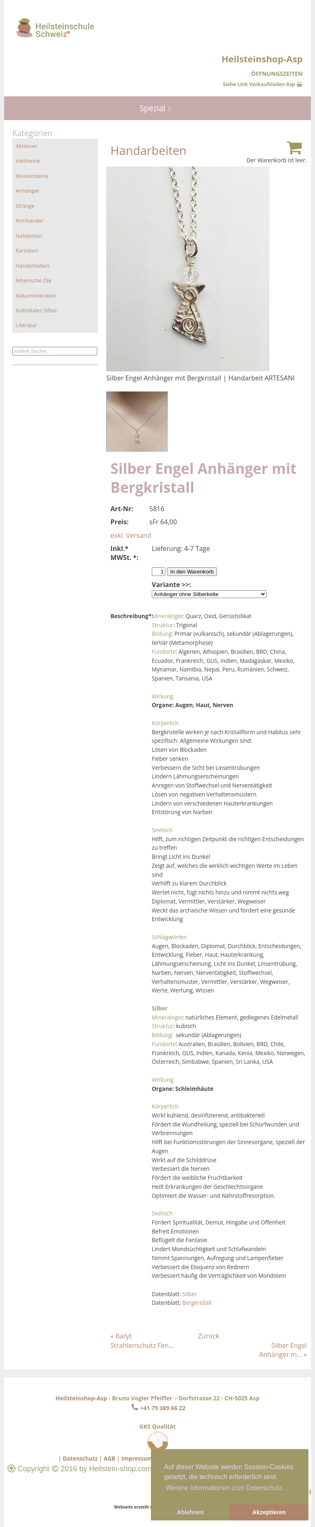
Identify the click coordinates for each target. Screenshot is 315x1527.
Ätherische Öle (33, 280)
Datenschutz (80, 1458)
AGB (109, 1458)
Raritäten (27, 250)
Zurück (208, 1335)
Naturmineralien (36, 295)
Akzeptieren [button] (269, 1512)
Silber (189, 1294)
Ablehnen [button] (190, 1512)
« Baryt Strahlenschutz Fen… (141, 1340)
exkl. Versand (130, 535)
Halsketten (29, 235)
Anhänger (27, 190)
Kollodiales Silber (36, 310)
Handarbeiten (32, 265)
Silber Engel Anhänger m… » (283, 1350)
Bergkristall (196, 1302)
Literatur (26, 325)
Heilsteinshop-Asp (81, 1398)
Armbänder (29, 220)
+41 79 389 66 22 (157, 1408)
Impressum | (139, 1458)
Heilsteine (28, 160)
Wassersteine (32, 176)
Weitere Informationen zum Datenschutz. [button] (224, 1487)
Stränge (25, 205)
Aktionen (26, 146)
